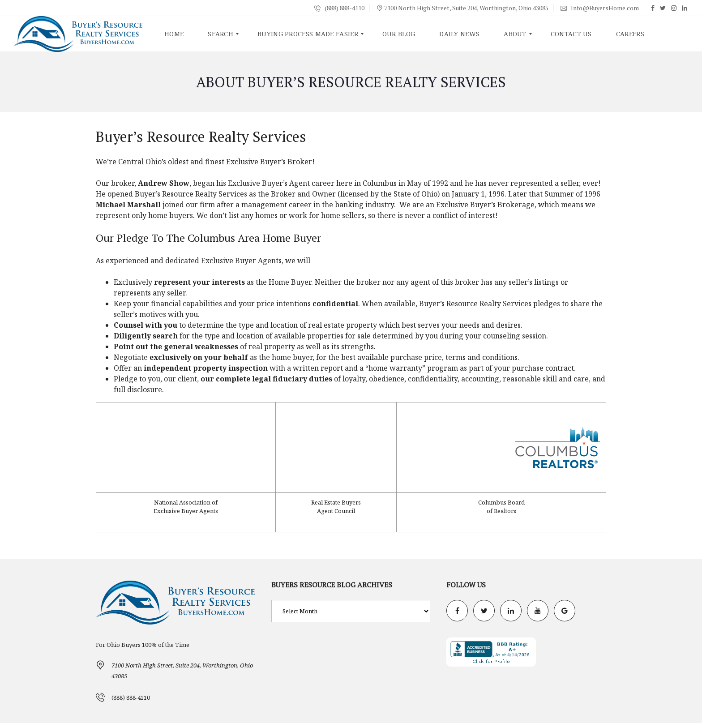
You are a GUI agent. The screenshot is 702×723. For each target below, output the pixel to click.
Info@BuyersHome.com (600, 8)
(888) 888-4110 (339, 8)
